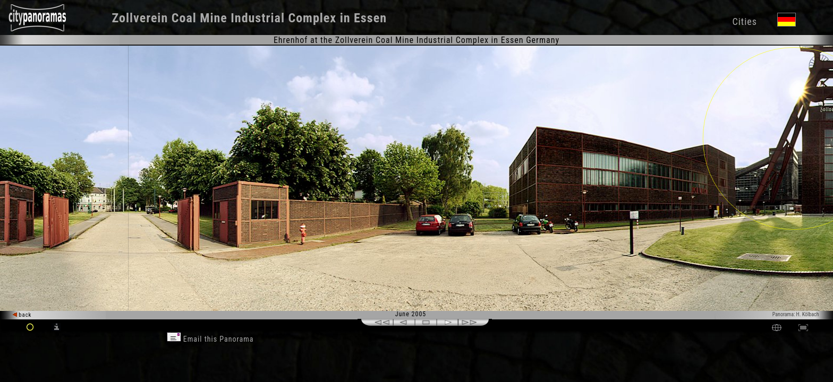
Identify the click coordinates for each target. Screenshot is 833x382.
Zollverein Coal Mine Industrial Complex (224, 18)
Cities (744, 21)
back (22, 314)
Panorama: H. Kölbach (795, 314)
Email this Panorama (210, 339)
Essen (370, 18)
